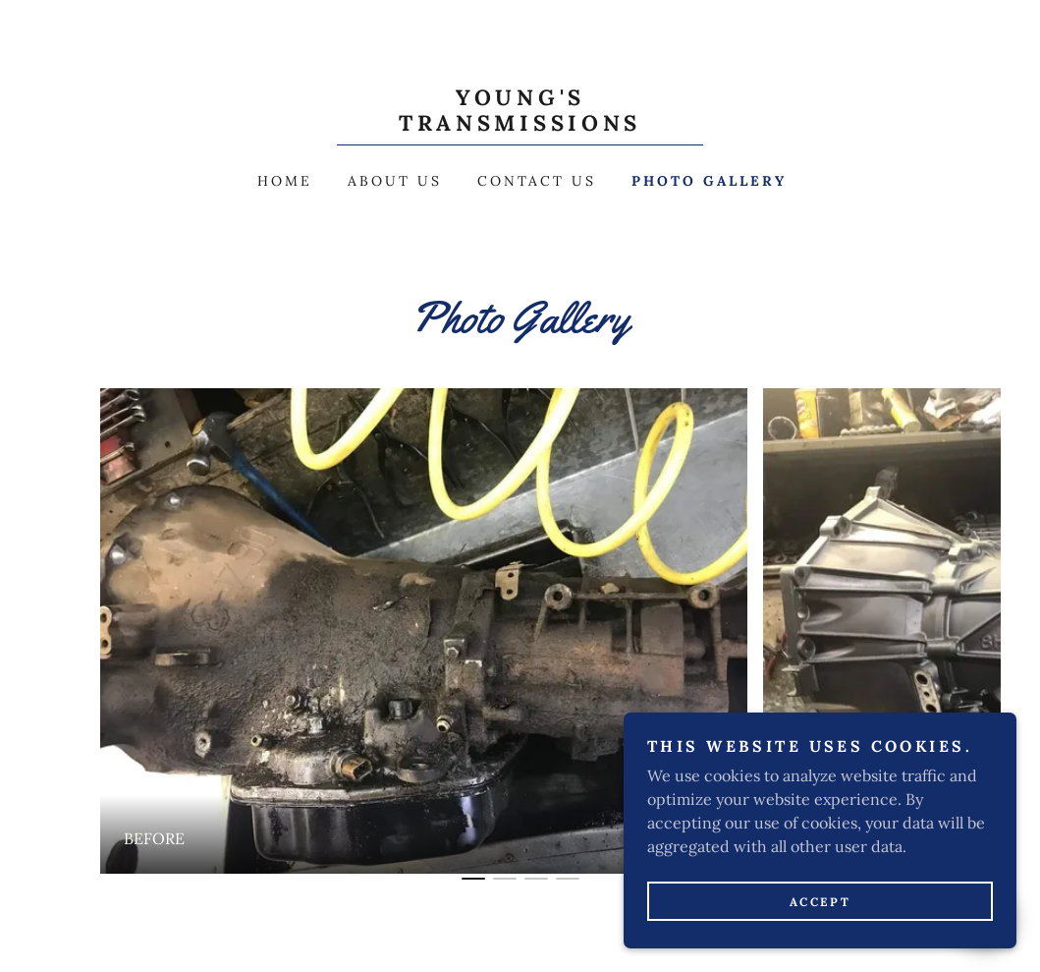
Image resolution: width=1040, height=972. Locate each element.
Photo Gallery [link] (709, 181)
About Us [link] (395, 181)
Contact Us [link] (537, 181)
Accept (820, 901)
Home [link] (284, 181)
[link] (519, 125)
